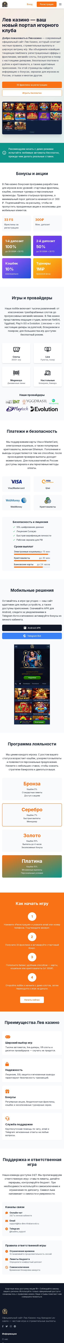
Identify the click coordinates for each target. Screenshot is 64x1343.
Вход (29, 4)
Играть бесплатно (32, 93)
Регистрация (46, 4)
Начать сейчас (32, 999)
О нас (5, 1339)
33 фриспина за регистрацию (32, 85)
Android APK (32, 627)
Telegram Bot (32, 635)
